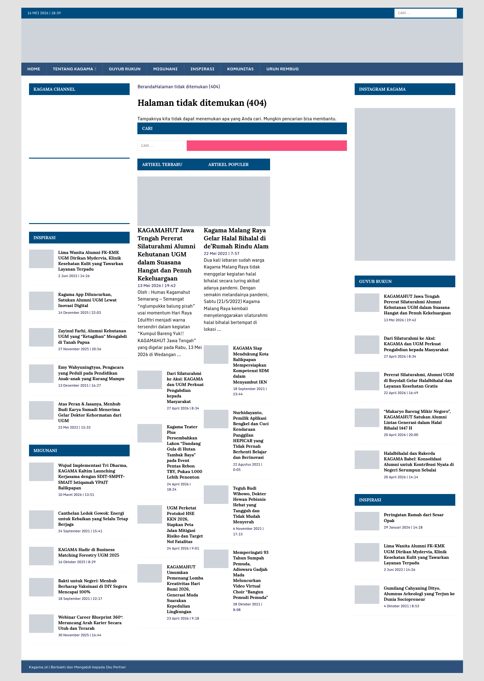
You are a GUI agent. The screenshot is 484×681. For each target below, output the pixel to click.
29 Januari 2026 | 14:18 (403, 527)
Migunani (170, 69)
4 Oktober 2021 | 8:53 (401, 606)
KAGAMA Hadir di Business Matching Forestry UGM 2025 (88, 552)
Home (34, 69)
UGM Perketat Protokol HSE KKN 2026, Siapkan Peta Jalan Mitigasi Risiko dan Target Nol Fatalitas (185, 525)
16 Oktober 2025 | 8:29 (77, 562)
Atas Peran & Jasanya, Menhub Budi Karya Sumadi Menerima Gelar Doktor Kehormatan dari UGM (89, 412)
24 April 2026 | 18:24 (178, 487)
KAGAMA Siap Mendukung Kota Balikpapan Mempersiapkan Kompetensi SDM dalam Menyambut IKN (251, 365)
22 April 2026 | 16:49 (401, 393)
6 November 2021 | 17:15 (248, 531)
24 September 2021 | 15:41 (80, 531)
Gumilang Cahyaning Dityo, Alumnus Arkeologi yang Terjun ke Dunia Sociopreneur (419, 594)
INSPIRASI (45, 238)
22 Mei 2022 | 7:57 (222, 253)
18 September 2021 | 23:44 (250, 391)
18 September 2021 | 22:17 (80, 599)
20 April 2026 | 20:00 (401, 435)
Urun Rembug (291, 69)
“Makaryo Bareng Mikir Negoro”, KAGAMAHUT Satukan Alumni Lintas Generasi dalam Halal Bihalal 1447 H (417, 420)
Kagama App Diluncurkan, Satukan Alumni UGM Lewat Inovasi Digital (87, 300)
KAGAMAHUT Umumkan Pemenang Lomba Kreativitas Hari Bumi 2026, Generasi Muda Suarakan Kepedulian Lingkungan (185, 589)
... (179, 354)
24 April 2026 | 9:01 (183, 548)
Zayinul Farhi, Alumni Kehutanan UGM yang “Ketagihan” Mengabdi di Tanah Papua (92, 336)
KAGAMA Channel (54, 89)
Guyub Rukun (128, 69)
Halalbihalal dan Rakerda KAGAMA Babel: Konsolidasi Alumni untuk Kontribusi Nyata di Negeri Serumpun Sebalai (419, 462)
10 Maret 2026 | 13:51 (76, 495)
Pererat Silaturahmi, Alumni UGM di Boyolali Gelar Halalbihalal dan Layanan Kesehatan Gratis (419, 380)
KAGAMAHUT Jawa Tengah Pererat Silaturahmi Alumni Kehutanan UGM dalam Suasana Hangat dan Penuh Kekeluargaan (166, 254)
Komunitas (247, 69)
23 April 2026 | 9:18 (183, 618)
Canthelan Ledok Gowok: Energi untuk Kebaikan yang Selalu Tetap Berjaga (93, 519)
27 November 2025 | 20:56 (80, 349)
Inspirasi (208, 69)
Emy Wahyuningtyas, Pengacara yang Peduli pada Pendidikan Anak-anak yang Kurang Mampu (91, 373)
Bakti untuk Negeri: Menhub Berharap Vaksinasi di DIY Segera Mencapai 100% (92, 586)
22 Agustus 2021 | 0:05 (247, 467)
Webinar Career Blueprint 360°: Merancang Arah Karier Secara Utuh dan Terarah (90, 623)
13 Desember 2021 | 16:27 (79, 385)
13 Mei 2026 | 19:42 (156, 285)
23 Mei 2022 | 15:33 (74, 427)
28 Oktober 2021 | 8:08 (247, 607)
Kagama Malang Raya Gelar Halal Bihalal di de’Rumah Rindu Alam (236, 238)
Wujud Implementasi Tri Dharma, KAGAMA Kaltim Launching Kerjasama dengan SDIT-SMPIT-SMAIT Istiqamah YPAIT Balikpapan (92, 477)
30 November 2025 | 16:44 (80, 635)
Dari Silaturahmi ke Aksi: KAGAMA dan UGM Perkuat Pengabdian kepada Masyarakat (185, 388)
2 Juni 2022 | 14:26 (74, 276)
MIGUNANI (45, 451)
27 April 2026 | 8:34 (183, 408)
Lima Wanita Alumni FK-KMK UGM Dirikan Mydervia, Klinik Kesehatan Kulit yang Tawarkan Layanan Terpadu (90, 261)
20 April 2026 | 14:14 (401, 477)
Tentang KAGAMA (74, 69)
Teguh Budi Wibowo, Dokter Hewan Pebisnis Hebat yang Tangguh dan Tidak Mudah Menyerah (249, 505)
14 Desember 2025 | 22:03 (79, 313)
